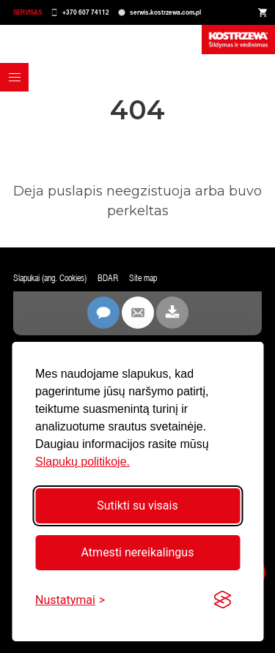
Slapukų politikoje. (82, 461)
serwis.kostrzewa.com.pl (165, 12)
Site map (143, 278)
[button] (14, 77)
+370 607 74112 (85, 12)
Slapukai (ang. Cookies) (50, 278)
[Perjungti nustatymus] (70, 600)
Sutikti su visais (137, 505)
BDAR (108, 278)
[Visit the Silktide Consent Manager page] (222, 600)
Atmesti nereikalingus (137, 552)
